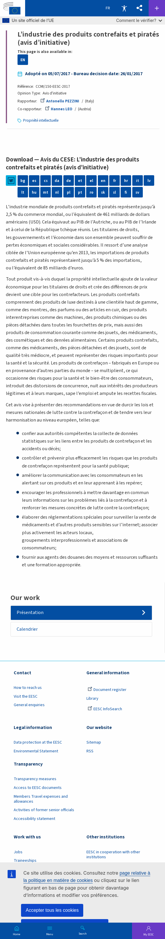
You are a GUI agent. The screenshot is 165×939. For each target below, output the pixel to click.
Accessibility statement (34, 819)
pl (68, 192)
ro (91, 192)
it (137, 180)
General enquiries (29, 705)
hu (34, 192)
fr (114, 180)
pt (80, 192)
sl (114, 192)
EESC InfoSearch (105, 709)
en (103, 180)
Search (83, 933)
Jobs (18, 852)
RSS (89, 751)
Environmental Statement (36, 751)
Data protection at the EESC (38, 742)
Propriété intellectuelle (40, 120)
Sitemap (93, 742)
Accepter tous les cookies (52, 910)
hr (126, 180)
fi (126, 192)
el (91, 180)
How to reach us (28, 688)
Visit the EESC (25, 696)
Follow (157, 8)
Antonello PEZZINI (59, 101)
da (57, 180)
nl (57, 192)
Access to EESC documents (38, 788)
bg (22, 180)
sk (103, 192)
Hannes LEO (58, 109)
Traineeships (25, 861)
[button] (139, 8)
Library (92, 698)
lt (22, 192)
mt (45, 192)
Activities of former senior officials (44, 810)
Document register (107, 690)
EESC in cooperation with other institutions (113, 854)
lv (149, 180)
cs (46, 180)
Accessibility (124, 8)
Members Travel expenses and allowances (41, 799)
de (68, 180)
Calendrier (27, 629)
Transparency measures (35, 779)
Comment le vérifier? (139, 20)
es (34, 180)
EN (22, 60)
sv (138, 192)
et (80, 180)
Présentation (30, 612)
